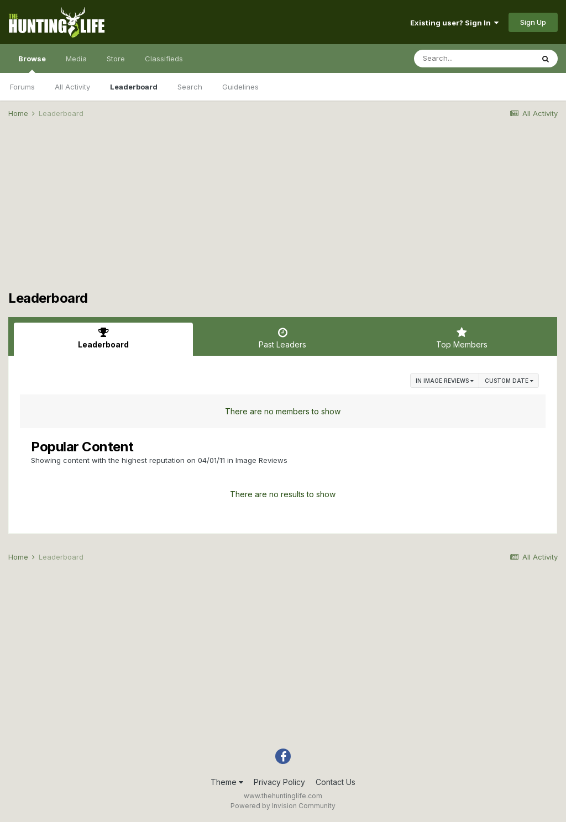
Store (116, 58)
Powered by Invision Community (283, 806)
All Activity (72, 86)
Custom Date (509, 380)
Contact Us (335, 782)
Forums (22, 86)
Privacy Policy (279, 782)
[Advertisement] (283, 213)
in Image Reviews (445, 380)
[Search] (473, 58)
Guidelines (240, 86)
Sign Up (533, 22)
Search (189, 86)
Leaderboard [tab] (103, 338)
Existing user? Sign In (454, 22)
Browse (32, 63)
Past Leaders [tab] (282, 338)
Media (76, 58)
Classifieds (164, 58)
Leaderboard (134, 86)
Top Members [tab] (462, 338)
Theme (227, 782)
